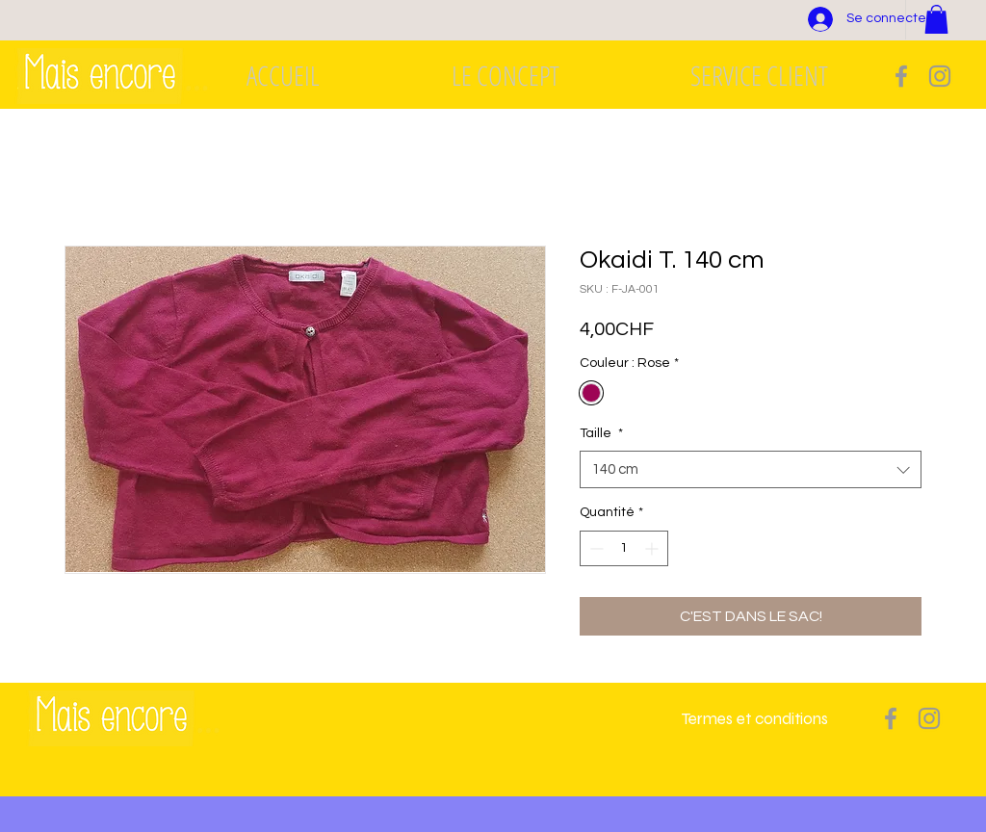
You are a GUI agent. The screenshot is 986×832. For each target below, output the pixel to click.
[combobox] (750, 469)
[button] (936, 19)
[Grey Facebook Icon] (901, 76)
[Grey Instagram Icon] (939, 76)
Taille (601, 433)
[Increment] (653, 548)
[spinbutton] (624, 548)
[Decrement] (595, 548)
